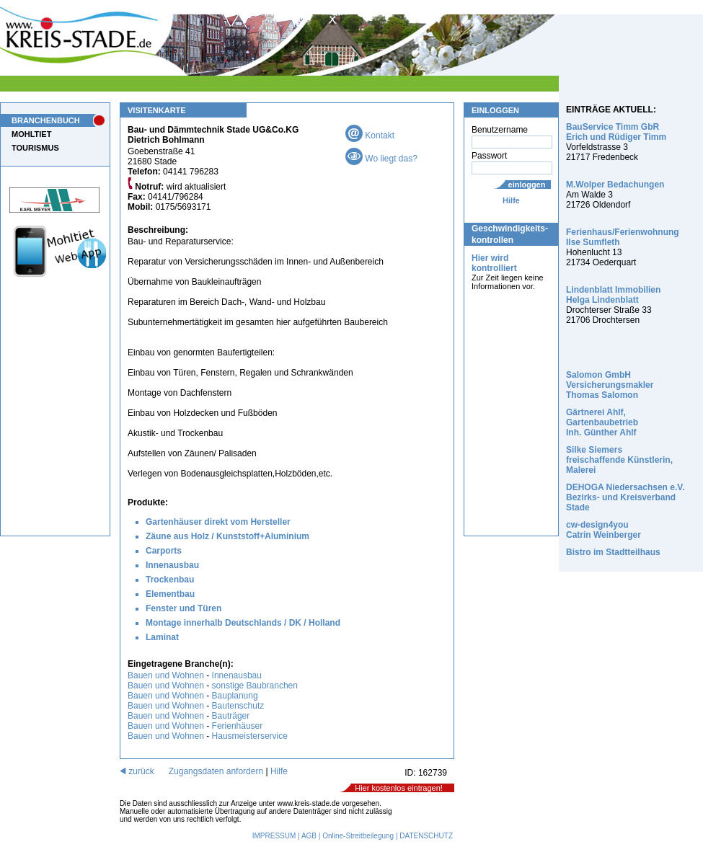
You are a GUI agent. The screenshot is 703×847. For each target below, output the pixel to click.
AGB (309, 836)
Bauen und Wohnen (166, 675)
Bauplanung (235, 696)
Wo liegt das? (381, 159)
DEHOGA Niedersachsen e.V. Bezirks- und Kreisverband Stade (625, 497)
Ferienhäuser (237, 726)
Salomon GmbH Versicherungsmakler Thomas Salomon (609, 385)
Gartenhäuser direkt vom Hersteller (218, 522)
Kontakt (369, 135)
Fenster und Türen (183, 608)
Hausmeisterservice (250, 736)
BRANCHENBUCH (46, 120)
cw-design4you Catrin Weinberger (603, 530)
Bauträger (231, 716)
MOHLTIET (31, 134)
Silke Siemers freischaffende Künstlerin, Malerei (619, 460)
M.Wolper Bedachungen (615, 184)
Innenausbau (172, 565)
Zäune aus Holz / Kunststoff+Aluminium (227, 536)
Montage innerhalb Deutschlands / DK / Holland (243, 623)
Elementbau (170, 594)
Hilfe (511, 200)
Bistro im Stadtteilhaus (613, 552)
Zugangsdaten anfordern (216, 771)
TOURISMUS (35, 147)
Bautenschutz (238, 706)
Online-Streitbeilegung (358, 836)
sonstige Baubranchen (255, 685)
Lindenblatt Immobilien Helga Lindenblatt (613, 295)
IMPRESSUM (274, 836)
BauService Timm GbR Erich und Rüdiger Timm (616, 132)
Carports (164, 551)
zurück (137, 771)
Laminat (162, 637)
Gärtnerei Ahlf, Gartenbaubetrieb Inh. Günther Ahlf (602, 422)
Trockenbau (170, 580)
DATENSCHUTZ (426, 836)
